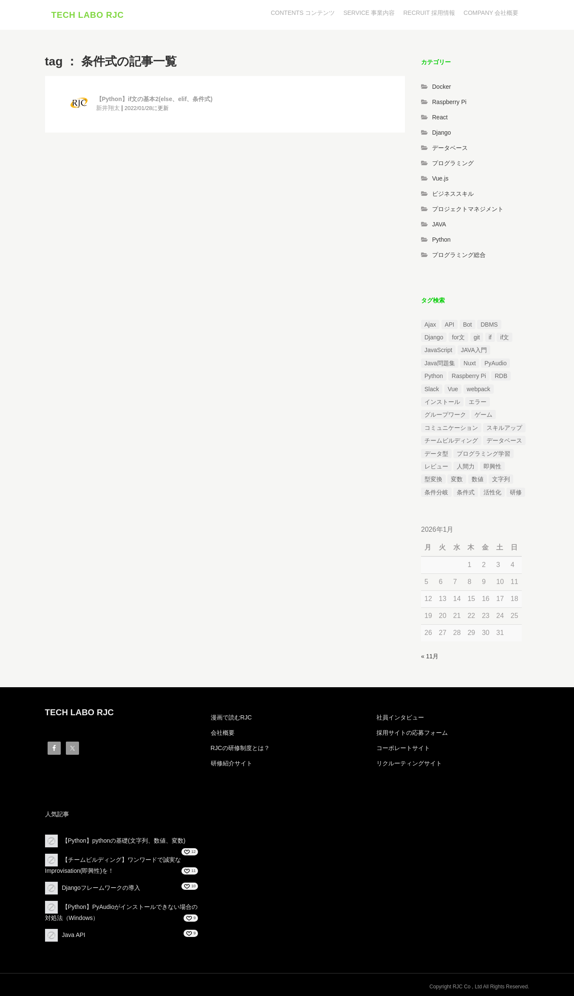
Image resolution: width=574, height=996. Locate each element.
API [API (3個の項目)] (450, 324)
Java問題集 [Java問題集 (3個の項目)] (439, 363)
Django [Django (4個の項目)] (433, 337)
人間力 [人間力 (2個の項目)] (466, 466)
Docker (441, 86)
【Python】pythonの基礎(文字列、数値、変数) (124, 840)
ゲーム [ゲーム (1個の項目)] (483, 415)
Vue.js (440, 178)
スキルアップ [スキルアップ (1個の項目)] (504, 427)
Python (441, 239)
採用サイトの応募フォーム (412, 732)
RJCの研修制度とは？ (240, 748)
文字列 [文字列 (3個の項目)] (501, 479)
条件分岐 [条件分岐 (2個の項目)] (436, 492)
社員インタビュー (400, 717)
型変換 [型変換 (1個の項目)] (433, 479)
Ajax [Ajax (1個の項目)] (430, 324)
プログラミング (453, 163)
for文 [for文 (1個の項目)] (458, 337)
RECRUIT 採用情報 (429, 12)
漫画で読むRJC (231, 717)
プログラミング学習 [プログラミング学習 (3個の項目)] (483, 453)
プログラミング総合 (459, 254)
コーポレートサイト (403, 748)
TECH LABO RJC (87, 15)
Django (441, 132)
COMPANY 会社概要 (491, 12)
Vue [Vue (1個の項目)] (453, 389)
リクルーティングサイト (409, 763)
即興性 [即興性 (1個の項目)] (492, 466)
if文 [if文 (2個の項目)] (504, 337)
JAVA (439, 224)
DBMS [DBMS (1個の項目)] (489, 324)
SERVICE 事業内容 (369, 12)
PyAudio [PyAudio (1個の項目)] (495, 363)
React (440, 117)
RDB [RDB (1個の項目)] (501, 375)
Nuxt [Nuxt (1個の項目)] (470, 363)
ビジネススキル (453, 193)
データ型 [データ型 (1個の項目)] (436, 453)
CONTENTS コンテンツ (303, 12)
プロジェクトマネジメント (467, 209)
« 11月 (429, 656)
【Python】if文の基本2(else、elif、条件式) (154, 99)
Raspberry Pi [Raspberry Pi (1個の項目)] (469, 375)
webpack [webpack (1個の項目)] (478, 389)
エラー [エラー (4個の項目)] (477, 401)
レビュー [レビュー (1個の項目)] (436, 466)
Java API (73, 934)
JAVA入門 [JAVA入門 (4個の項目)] (474, 350)
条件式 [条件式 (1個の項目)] (466, 492)
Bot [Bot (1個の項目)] (467, 324)
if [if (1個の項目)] (490, 337)
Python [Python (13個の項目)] (433, 375)
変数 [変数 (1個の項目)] (457, 479)
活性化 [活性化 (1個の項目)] (492, 492)
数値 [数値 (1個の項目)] (478, 479)
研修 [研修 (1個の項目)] (516, 492)
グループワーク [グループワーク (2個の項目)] (445, 415)
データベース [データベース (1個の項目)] (504, 440)
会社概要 (223, 732)
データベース (450, 147)
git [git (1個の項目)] (477, 337)
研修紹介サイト (231, 763)
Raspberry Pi (449, 102)
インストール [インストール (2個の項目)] (442, 401)
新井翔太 (108, 107)
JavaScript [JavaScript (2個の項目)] (438, 350)
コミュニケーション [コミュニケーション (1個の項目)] (451, 427)
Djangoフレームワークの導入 (101, 887)
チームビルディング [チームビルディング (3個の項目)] (451, 440)
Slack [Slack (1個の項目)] (431, 389)
